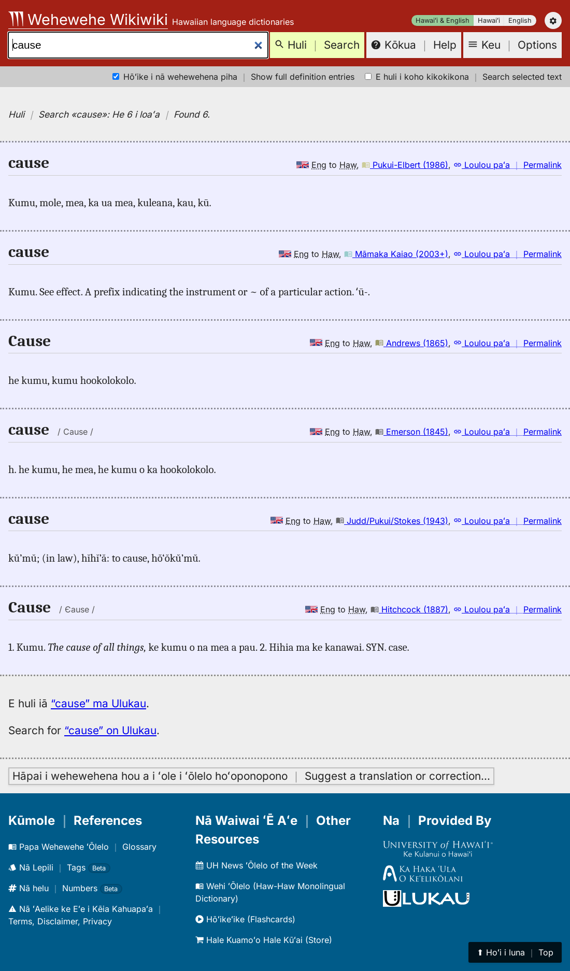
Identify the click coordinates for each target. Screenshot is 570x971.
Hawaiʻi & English (442, 20)
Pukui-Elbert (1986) (405, 165)
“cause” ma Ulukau (98, 703)
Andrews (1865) (411, 343)
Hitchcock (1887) (409, 609)
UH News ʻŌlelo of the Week (256, 865)
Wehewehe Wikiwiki (88, 19)
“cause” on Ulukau (110, 730)
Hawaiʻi (489, 20)
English (520, 20)
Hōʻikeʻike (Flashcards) (245, 919)
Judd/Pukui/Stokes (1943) (392, 521)
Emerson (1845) (411, 431)
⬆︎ (515, 952)
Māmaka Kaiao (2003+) (396, 254)
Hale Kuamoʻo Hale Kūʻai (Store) (263, 940)
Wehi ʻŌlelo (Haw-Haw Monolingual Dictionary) (270, 892)
